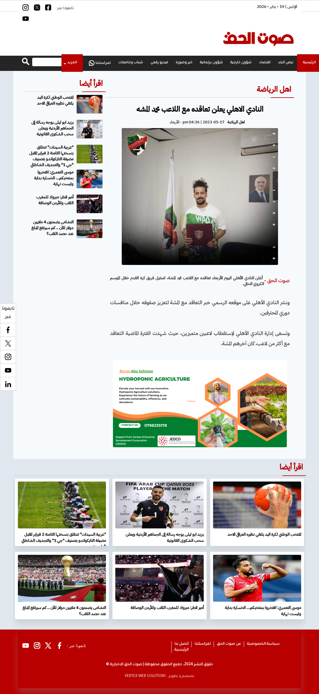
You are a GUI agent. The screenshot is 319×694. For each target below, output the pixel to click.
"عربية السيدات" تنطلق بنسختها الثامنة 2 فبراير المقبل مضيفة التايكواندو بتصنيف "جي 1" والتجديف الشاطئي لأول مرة (66, 159)
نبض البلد (285, 63)
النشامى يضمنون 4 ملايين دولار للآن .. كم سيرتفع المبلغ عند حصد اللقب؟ (52, 228)
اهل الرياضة (274, 89)
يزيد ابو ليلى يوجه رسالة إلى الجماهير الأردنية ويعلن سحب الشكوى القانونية (52, 128)
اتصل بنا (181, 644)
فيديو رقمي (159, 63)
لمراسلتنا (100, 63)
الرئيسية (181, 650)
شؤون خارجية (240, 63)
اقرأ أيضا (91, 83)
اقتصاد (264, 63)
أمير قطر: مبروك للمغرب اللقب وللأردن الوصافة (54, 200)
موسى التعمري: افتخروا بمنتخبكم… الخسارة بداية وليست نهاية (53, 178)
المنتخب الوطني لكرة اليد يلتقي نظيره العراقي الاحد (55, 100)
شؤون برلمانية (211, 63)
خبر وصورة (184, 63)
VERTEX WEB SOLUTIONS (145, 676)
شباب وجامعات (130, 63)
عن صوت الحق (229, 644)
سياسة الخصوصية (263, 644)
